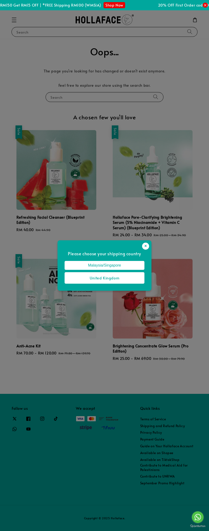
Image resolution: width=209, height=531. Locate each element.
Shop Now (116, 5)
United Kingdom (104, 277)
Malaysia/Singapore (104, 265)
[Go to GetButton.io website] (197, 526)
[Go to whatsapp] (198, 517)
